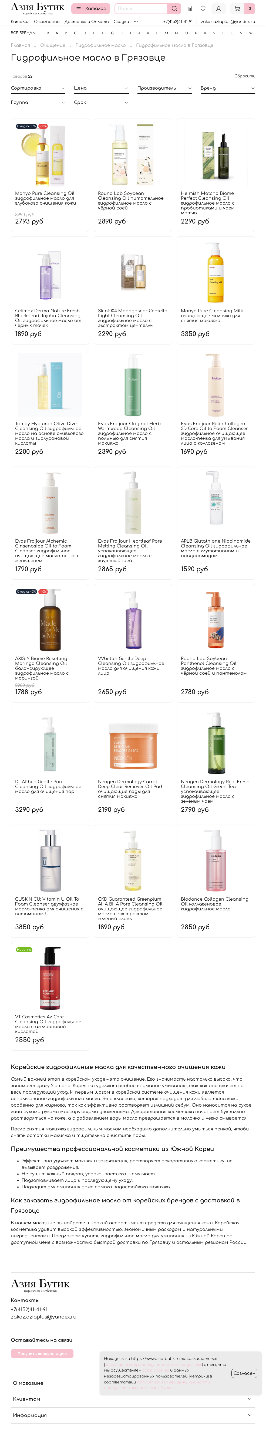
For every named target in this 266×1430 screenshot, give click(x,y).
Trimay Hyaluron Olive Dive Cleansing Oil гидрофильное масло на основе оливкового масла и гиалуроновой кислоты (49, 433)
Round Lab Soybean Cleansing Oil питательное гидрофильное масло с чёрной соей (131, 201)
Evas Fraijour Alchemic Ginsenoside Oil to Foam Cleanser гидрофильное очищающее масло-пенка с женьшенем (47, 551)
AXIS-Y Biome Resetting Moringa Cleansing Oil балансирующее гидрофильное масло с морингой (42, 668)
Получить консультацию (42, 1353)
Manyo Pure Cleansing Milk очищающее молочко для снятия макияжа (212, 316)
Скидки (121, 21)
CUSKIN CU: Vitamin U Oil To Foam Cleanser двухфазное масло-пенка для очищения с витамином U (49, 906)
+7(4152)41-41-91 (178, 21)
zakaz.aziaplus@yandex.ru (228, 21)
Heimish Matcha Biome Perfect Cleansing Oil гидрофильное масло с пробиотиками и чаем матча (208, 203)
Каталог (91, 8)
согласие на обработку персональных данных (153, 1365)
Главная (20, 45)
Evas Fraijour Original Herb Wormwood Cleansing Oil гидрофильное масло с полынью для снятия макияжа (129, 433)
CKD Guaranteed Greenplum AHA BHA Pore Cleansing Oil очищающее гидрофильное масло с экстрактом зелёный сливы (130, 909)
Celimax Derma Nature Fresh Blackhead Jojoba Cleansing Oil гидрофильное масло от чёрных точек (48, 318)
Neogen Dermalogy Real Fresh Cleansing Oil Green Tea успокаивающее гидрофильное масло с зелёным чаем (215, 791)
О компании (47, 21)
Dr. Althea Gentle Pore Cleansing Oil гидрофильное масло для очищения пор (48, 786)
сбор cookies (156, 1370)
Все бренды (23, 33)
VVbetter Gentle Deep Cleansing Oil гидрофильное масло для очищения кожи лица (131, 666)
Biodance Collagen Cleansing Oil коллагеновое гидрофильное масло (214, 904)
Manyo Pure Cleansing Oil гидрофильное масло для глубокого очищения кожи (45, 198)
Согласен (244, 1373)
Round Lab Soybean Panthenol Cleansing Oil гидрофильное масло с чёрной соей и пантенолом (214, 666)
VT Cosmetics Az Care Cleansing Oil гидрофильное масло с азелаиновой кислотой (48, 1024)
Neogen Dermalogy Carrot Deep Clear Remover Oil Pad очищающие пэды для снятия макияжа (130, 789)
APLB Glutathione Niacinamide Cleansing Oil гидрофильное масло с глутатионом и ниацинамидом (216, 548)
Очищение (52, 45)
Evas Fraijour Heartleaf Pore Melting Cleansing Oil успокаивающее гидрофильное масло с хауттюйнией (130, 551)
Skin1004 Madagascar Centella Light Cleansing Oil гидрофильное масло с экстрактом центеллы (132, 318)
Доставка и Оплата (87, 21)
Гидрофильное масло (101, 45)
